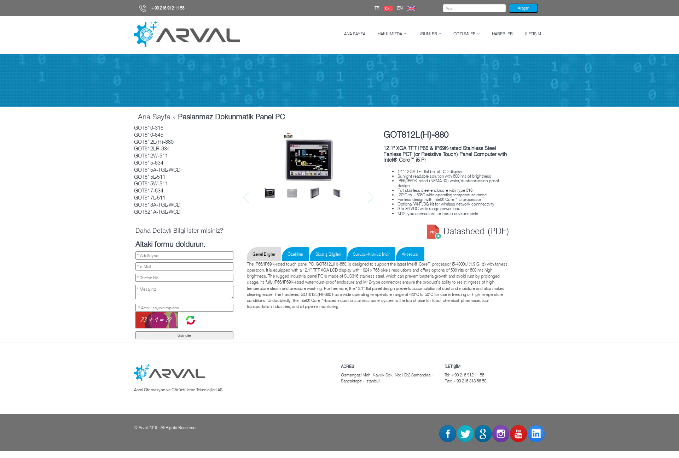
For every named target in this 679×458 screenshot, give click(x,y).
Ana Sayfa (154, 116)
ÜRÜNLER (427, 33)
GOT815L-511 (150, 177)
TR (385, 8)
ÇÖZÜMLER (464, 33)
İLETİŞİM (533, 33)
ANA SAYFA (354, 33)
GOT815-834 (148, 163)
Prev (247, 197)
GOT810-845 (148, 135)
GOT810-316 (148, 128)
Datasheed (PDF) (468, 231)
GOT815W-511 (151, 183)
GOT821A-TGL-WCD (157, 212)
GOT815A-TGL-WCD (157, 170)
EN (408, 8)
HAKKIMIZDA (390, 33)
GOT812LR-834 (152, 148)
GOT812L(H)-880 (154, 142)
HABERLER (502, 33)
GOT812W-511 (151, 156)
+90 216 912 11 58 (161, 8)
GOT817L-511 (150, 198)
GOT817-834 (148, 191)
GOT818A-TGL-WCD (157, 205)
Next (371, 197)
